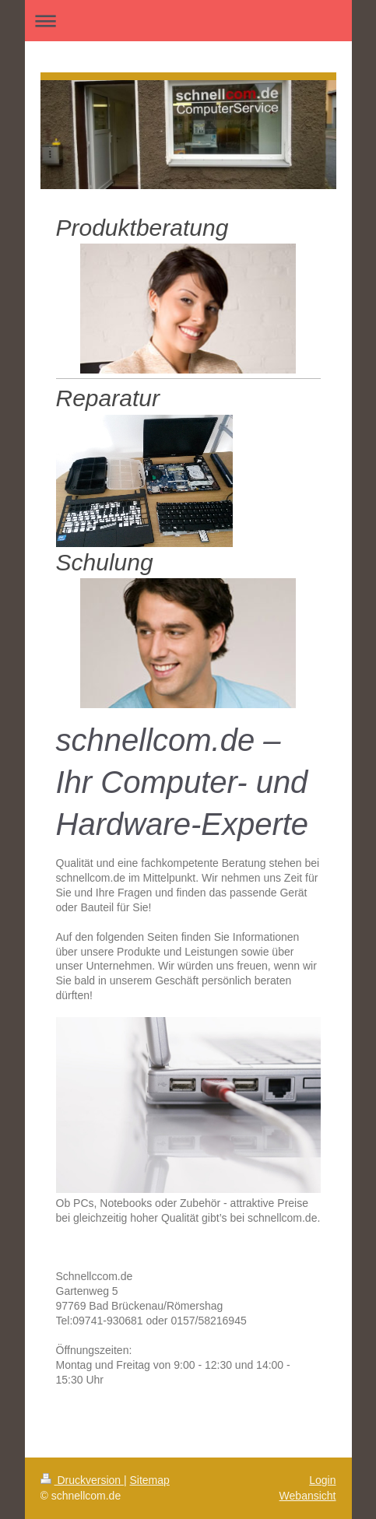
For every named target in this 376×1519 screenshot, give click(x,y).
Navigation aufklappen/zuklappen (188, 20)
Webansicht (307, 1495)
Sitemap (150, 1480)
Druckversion (82, 1480)
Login (322, 1480)
